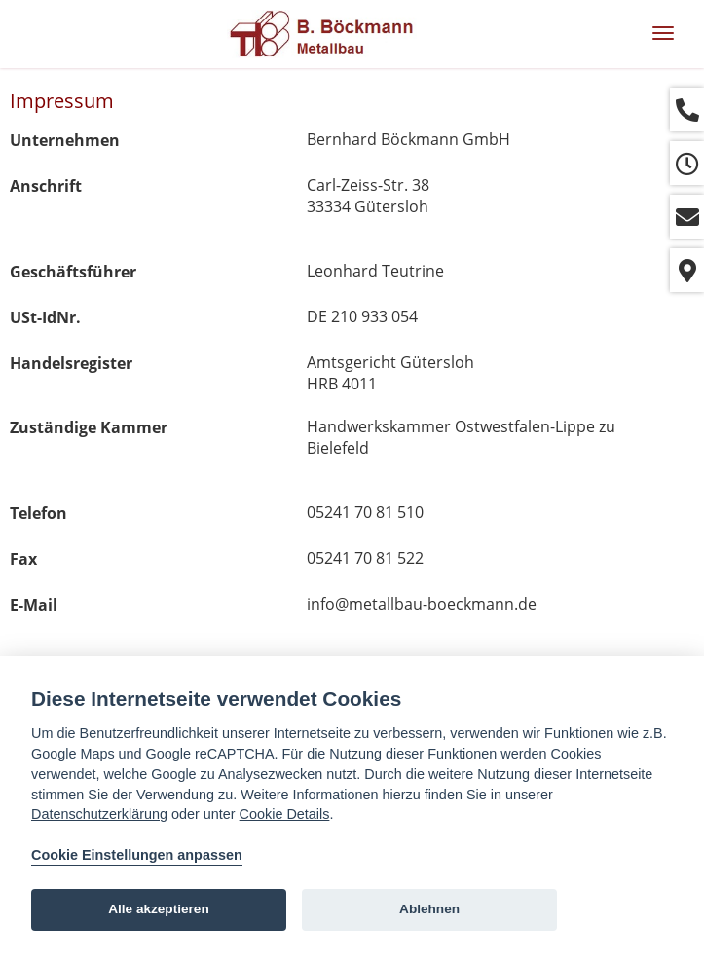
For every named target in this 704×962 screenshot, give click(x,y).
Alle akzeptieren (158, 909)
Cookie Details (285, 814)
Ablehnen (429, 909)
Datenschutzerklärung (99, 814)
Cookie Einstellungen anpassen (136, 855)
